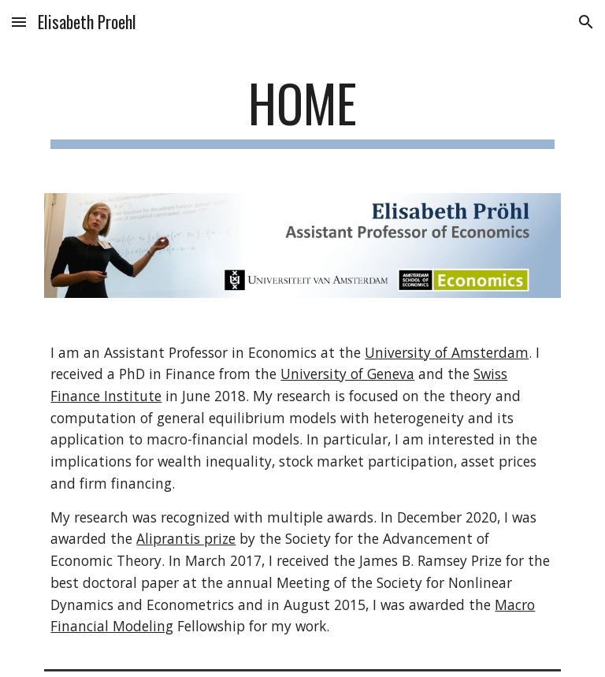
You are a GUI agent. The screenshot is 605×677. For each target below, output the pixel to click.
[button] (19, 21)
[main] (302, 110)
